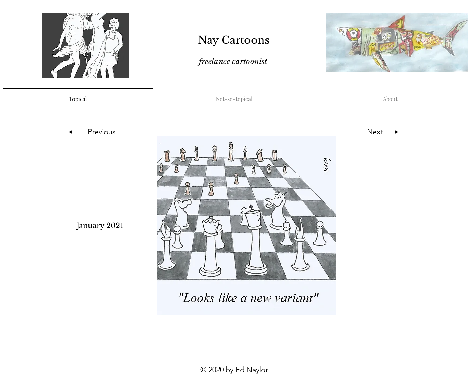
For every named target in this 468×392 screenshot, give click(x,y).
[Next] (375, 132)
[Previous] (102, 132)
